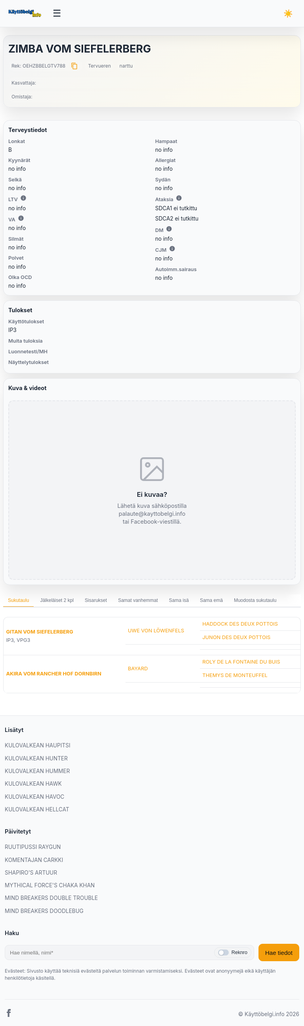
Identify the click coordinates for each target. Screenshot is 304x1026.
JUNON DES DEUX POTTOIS (236, 637)
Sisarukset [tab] (96, 600)
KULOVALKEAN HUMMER (37, 771)
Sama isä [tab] (179, 600)
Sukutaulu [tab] (18, 600)
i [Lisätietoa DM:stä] (169, 229)
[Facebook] (9, 1014)
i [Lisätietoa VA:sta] (21, 218)
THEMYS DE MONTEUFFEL (235, 675)
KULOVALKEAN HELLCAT (37, 809)
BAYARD (138, 668)
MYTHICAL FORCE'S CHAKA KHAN (50, 885)
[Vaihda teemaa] (288, 13)
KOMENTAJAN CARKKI (34, 860)
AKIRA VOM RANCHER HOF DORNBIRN (53, 674)
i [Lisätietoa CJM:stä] (172, 248)
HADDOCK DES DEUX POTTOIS (240, 624)
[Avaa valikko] (57, 13)
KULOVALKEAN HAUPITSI (37, 745)
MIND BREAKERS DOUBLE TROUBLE (51, 898)
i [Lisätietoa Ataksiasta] (179, 198)
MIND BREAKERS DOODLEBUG (44, 911)
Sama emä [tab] (211, 600)
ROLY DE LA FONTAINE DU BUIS (241, 662)
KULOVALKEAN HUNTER (36, 758)
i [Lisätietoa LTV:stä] (23, 198)
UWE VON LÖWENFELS (156, 631)
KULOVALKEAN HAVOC (35, 797)
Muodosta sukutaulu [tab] (255, 600)
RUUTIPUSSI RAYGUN (33, 847)
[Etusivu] (25, 13)
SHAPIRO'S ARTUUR (31, 872)
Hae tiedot (279, 952)
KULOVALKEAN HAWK (33, 784)
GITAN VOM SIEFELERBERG (39, 632)
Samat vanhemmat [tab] (138, 600)
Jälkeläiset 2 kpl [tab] (57, 600)
